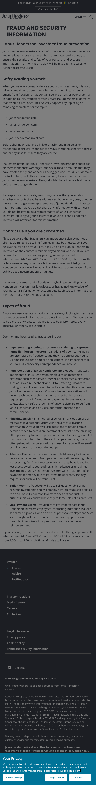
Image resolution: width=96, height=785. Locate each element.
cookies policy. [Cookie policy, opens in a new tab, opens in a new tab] (72, 770)
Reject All (80, 777)
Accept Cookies (56, 777)
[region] (48, 769)
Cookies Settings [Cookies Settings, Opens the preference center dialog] (13, 777)
